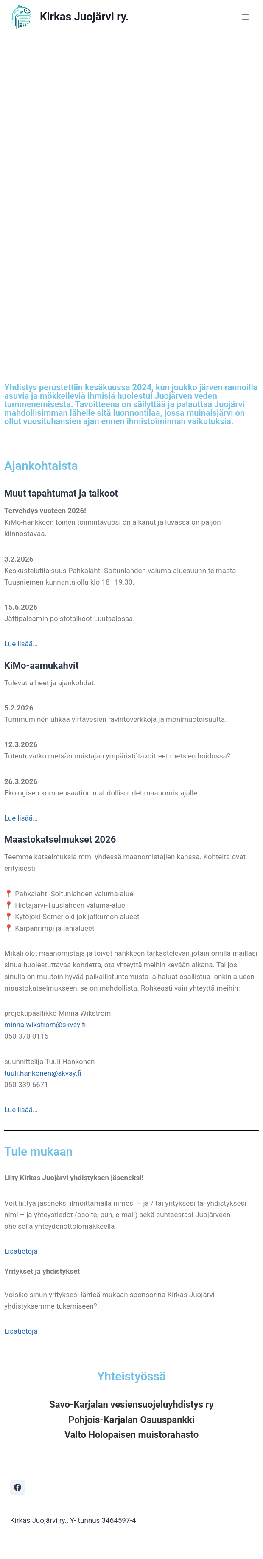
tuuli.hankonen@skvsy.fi (42, 1073)
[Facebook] (17, 1487)
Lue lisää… (20, 643)
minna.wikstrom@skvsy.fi (45, 1024)
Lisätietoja (20, 1251)
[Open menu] (245, 16)
